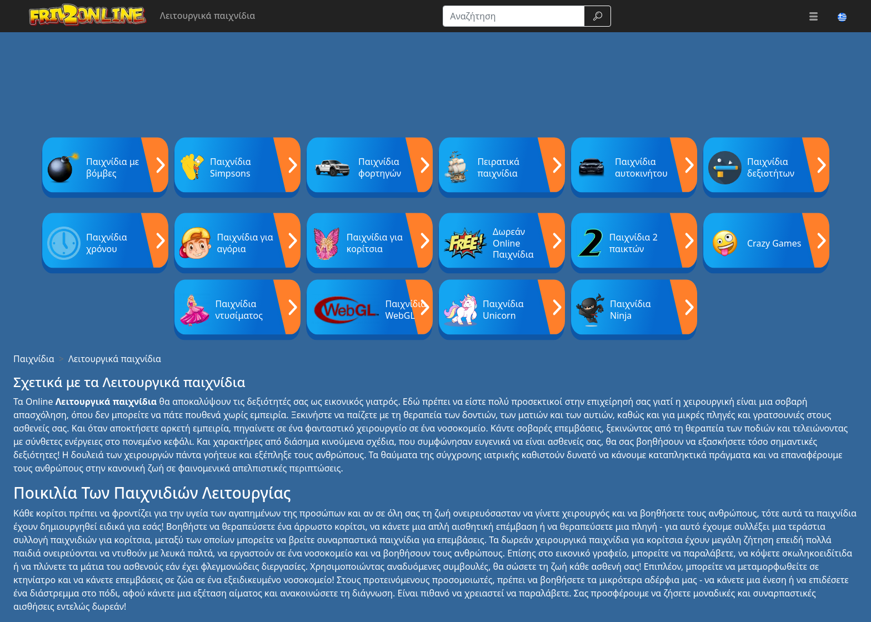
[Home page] (83, 16)
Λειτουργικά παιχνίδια (114, 359)
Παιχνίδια (33, 359)
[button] (813, 16)
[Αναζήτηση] (513, 16)
